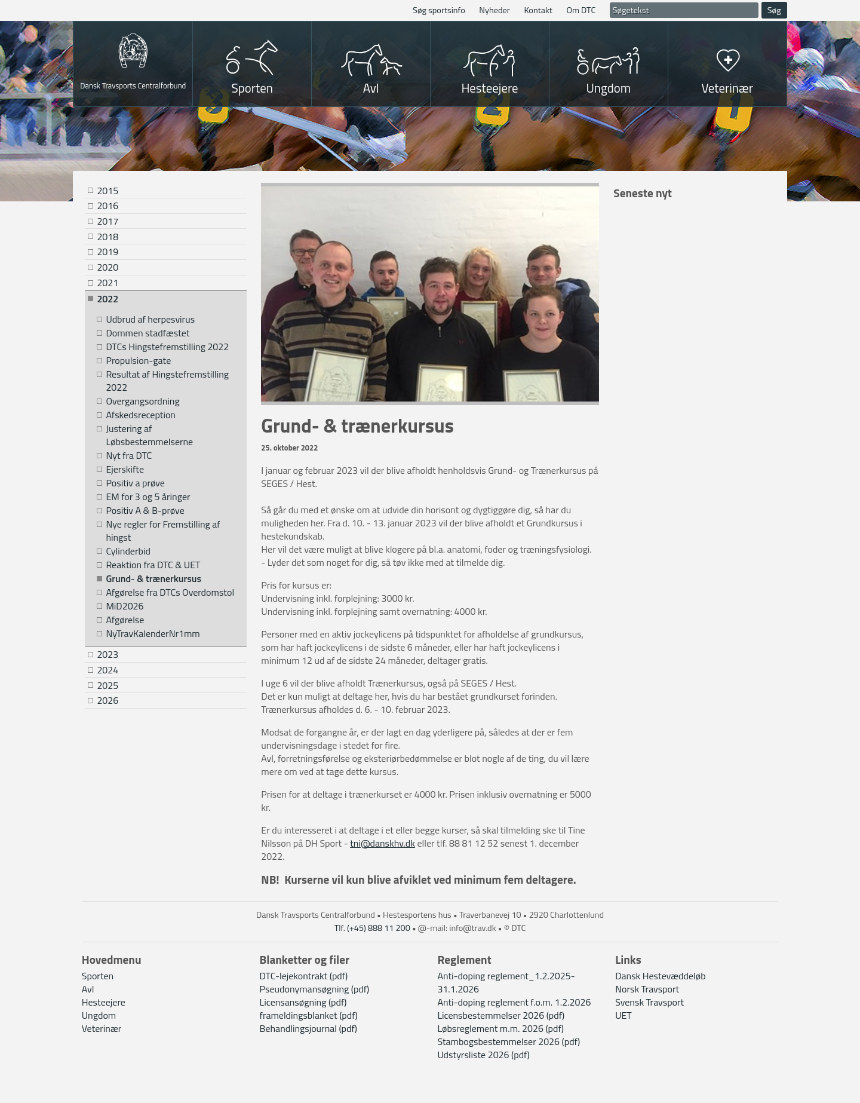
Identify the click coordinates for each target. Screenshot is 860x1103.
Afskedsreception (141, 415)
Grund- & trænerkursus (153, 579)
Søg (774, 10)
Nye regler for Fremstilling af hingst (163, 530)
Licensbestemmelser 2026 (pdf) (500, 1015)
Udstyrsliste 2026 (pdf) (483, 1054)
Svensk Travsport (649, 1002)
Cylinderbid (128, 551)
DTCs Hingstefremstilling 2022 (167, 347)
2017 (107, 221)
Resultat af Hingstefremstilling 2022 (167, 380)
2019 (107, 251)
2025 (107, 685)
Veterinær (727, 87)
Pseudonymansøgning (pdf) (315, 989)
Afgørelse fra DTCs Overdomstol (170, 592)
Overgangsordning (142, 401)
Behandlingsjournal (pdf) (308, 1028)
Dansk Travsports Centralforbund (133, 84)
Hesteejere (489, 87)
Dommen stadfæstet (147, 333)
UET (623, 1015)
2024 (107, 670)
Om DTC (580, 10)
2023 (107, 654)
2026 (107, 700)
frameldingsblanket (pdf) (309, 1015)
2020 (107, 267)
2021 (107, 282)
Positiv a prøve (135, 483)
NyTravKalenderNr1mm (152, 634)
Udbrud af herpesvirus (150, 319)
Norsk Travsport (647, 989)
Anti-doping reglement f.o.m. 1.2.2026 (514, 1002)
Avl (371, 87)
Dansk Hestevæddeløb (660, 976)
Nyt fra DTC (129, 455)
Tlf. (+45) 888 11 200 (372, 928)
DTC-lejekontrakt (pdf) (304, 976)
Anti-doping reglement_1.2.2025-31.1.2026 (506, 982)
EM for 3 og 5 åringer (148, 497)
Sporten (252, 87)
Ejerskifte (125, 469)
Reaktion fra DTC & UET (153, 565)
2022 (107, 299)
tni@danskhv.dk (382, 843)
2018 (107, 236)
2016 (107, 205)
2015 (107, 190)
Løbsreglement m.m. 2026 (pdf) (500, 1028)
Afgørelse (125, 620)
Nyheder (494, 10)
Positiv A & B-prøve (145, 510)
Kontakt (538, 10)
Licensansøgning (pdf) (303, 1002)
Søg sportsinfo (439, 10)
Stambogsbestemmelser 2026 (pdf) (508, 1041)
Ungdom (608, 87)
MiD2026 (124, 606)
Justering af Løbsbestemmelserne (149, 435)
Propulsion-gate (138, 360)
